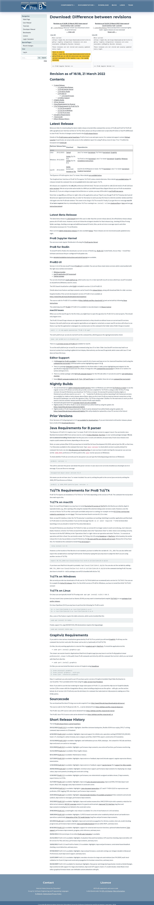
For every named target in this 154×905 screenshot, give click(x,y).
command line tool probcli (62, 363)
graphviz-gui (90, 643)
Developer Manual (29, 29)
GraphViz (114, 152)
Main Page (26, 19)
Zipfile (68, 156)
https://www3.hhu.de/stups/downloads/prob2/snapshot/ (68, 296)
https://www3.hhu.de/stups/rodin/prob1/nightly (69, 406)
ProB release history (91, 133)
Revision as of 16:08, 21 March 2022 (66, 23)
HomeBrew (95, 663)
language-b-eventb (72, 366)
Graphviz (80, 171)
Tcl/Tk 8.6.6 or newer (119, 387)
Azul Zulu (102, 434)
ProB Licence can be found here (69, 137)
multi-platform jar (71, 279)
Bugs (114, 5)
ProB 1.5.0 (60, 798)
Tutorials (26, 26)
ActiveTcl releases (66, 581)
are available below (95, 175)
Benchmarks (27, 32)
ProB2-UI (78, 266)
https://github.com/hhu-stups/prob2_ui (91, 300)
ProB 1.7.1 (60, 772)
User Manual (27, 23)
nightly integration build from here (79, 387)
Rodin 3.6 (100, 250)
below (91, 230)
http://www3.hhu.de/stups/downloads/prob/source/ (108, 700)
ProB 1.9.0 (60, 755)
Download (103, 5)
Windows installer (60, 272)
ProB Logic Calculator (85, 831)
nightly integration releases (68, 230)
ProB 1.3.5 (60, 824)
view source (83, 23)
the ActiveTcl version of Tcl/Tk (95, 505)
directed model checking (88, 792)
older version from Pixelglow (93, 678)
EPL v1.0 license (107, 888)
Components (68, 5)
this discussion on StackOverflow (79, 449)
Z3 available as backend (104, 792)
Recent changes (28, 46)
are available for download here (88, 419)
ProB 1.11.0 (61, 731)
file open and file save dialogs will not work (101, 538)
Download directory (68, 422)
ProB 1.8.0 (61, 765)
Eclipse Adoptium (92, 434)
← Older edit (70, 32)
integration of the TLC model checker (78, 814)
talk (72, 25)
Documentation (86, 5)
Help (45, 61)
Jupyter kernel (106, 762)
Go (39, 58)
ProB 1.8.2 (60, 762)
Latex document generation (95, 779)
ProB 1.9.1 (60, 751)
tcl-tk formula (84, 541)
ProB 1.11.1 (62, 724)
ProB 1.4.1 (60, 807)
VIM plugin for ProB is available (65, 361)
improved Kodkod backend (85, 820)
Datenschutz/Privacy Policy (52, 891)
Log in (25, 52)
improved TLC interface (106, 801)
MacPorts (111, 535)
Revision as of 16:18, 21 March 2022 (107, 23)
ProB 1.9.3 (60, 744)
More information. (119, 888)
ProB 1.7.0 (60, 779)
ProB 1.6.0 (60, 792)
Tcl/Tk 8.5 (114, 596)
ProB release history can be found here (67, 721)
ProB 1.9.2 (61, 748)
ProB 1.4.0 (60, 811)
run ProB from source (116, 191)
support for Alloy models (123, 762)
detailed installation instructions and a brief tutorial (70, 257)
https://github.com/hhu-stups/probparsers (109, 704)
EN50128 (63, 143)
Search (44, 58)
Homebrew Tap (71, 171)
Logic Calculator (28, 39)
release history (97, 290)
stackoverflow (115, 203)
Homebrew (102, 535)
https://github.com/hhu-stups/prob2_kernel (100, 707)
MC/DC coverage (70, 801)
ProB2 (68, 306)
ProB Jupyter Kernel (91, 242)
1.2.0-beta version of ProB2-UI (66, 343)
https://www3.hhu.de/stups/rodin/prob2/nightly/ (69, 410)
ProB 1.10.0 (62, 737)
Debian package (59, 276)
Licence (25, 36)
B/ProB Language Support (83, 373)
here (123, 203)
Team (130, 5)
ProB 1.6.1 (61, 785)
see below (91, 152)
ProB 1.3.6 (60, 818)
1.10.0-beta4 (70, 218)
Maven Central (106, 306)
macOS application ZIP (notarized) (65, 274)
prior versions (54, 188)
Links (122, 5)
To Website (38, 891)
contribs (77, 25)
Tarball (68, 152)
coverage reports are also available (84, 402)
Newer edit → (112, 32)
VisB (74, 286)
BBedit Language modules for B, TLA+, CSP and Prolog (75, 379)
